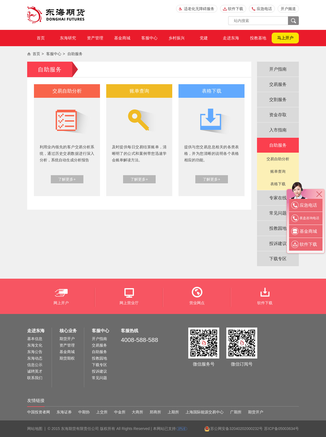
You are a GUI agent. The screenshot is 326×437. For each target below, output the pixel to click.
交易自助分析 (278, 159)
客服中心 (149, 38)
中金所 (120, 412)
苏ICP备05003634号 (281, 428)
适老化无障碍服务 (199, 9)
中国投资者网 (38, 412)
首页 (41, 38)
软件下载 (235, 9)
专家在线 (278, 198)
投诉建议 (278, 243)
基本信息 (34, 339)
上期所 (173, 412)
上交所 (102, 412)
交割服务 (278, 99)
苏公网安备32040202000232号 (236, 428)
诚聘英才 (34, 371)
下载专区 (278, 258)
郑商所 (155, 412)
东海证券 (64, 412)
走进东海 (231, 38)
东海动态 (34, 358)
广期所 (236, 412)
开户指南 (278, 69)
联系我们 (34, 378)
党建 (204, 38)
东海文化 (34, 345)
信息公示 (34, 365)
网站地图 (34, 428)
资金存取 (278, 114)
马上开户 (285, 38)
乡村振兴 (176, 38)
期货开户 (67, 339)
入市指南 (278, 130)
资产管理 (95, 38)
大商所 (137, 412)
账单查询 (278, 171)
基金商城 (122, 38)
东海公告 (34, 352)
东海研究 (68, 38)
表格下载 (278, 184)
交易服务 (278, 84)
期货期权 (67, 358)
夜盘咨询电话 (309, 218)
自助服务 (75, 54)
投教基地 (258, 38)
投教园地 (278, 228)
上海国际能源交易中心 (205, 412)
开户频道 (288, 9)
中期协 (84, 412)
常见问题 (278, 213)
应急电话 (264, 9)
